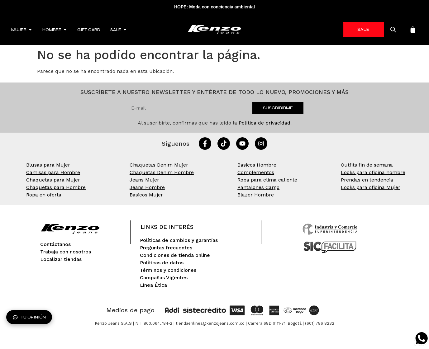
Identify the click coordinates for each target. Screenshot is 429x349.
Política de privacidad (264, 123)
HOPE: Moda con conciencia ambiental (214, 6)
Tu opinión (29, 317)
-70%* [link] (362, 29)
